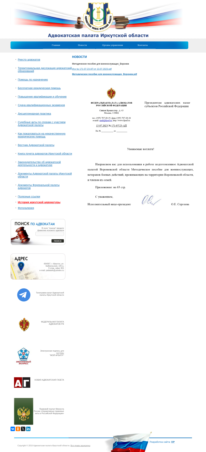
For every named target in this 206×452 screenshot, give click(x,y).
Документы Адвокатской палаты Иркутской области (45, 175)
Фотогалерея (26, 207)
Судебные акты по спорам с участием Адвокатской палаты (42, 124)
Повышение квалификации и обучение (42, 96)
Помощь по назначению (33, 79)
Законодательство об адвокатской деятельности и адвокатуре (39, 164)
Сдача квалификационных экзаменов (41, 105)
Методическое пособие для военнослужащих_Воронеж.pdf (104, 74)
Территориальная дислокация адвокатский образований (45, 70)
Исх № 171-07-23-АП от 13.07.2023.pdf (92, 69)
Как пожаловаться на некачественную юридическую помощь (42, 135)
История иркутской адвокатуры (39, 202)
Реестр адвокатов (29, 59)
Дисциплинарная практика (34, 113)
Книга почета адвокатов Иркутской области (45, 153)
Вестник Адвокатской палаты (36, 145)
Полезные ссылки (29, 196)
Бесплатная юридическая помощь (39, 88)
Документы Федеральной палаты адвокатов (39, 186)
